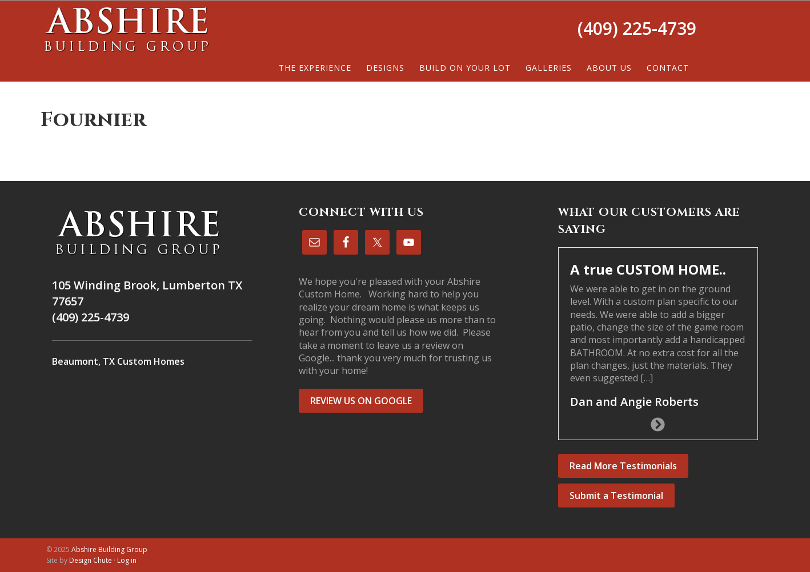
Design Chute (90, 560)
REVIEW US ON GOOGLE (361, 400)
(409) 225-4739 (637, 28)
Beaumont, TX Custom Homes (118, 361)
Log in (127, 560)
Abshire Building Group (126, 29)
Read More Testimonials (623, 466)
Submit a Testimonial (616, 495)
